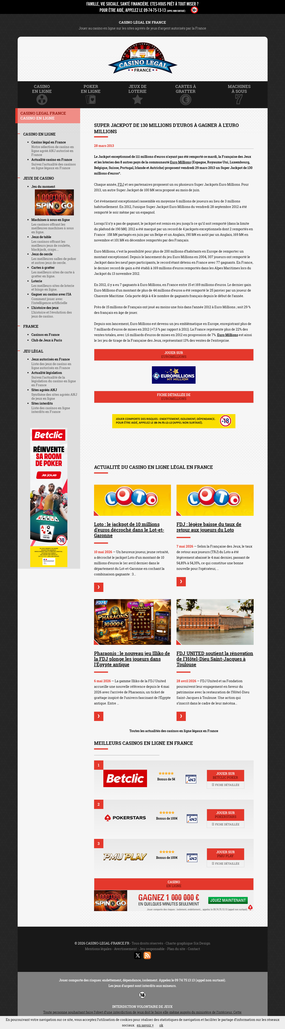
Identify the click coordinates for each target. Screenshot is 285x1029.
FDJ (121, 184)
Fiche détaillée (225, 785)
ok (161, 1025)
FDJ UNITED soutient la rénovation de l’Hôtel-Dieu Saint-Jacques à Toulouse (215, 658)
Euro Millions (180, 162)
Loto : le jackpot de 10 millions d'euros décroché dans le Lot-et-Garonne (129, 529)
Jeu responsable (152, 949)
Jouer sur (174, 355)
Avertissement (125, 949)
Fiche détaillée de (174, 397)
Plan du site (176, 949)
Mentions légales (98, 949)
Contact (194, 949)
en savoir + (145, 1025)
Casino (174, 884)
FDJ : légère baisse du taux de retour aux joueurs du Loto (209, 527)
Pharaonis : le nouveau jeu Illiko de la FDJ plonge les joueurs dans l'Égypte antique (132, 658)
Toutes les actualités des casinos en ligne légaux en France (173, 731)
